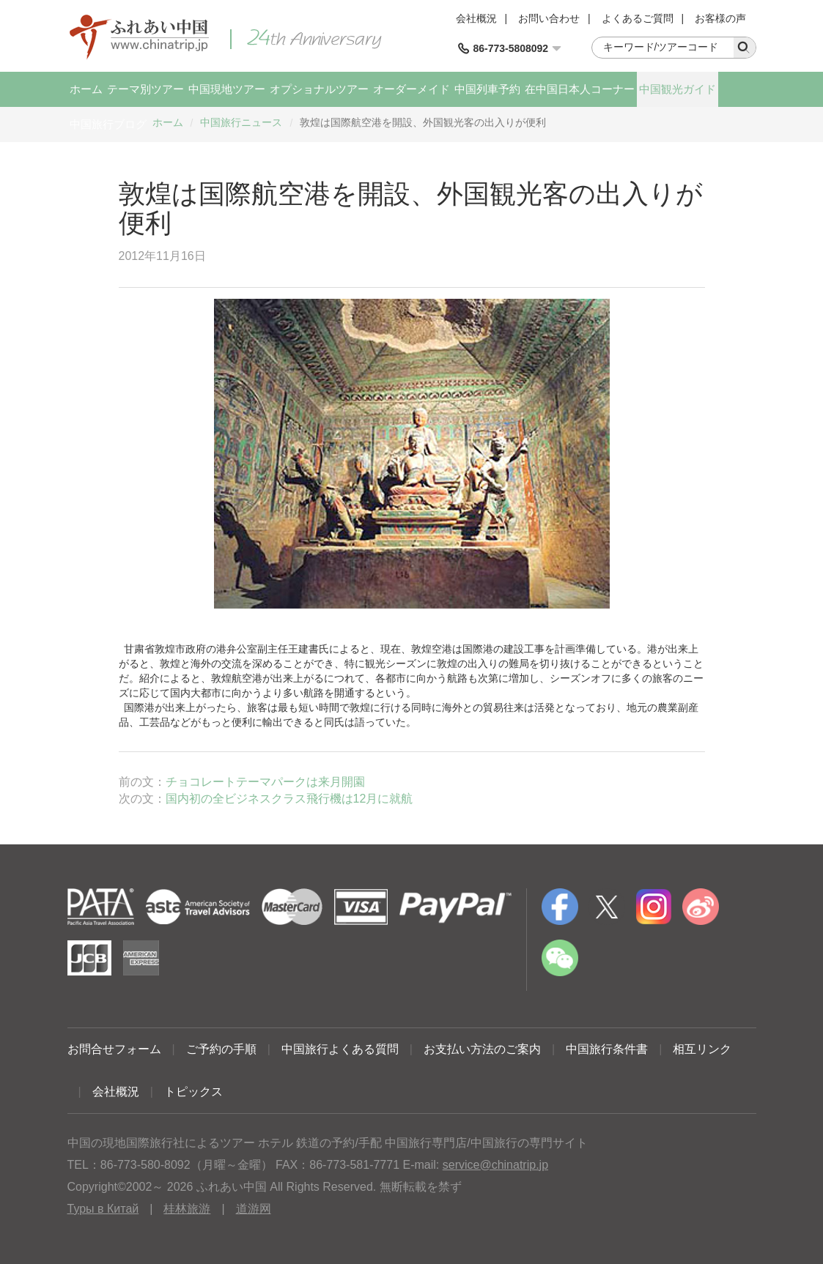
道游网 (253, 1208)
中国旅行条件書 (607, 1049)
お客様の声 (720, 18)
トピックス (193, 1091)
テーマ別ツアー (145, 89)
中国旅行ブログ (108, 124)
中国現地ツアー (226, 89)
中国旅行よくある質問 (340, 1049)
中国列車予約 (487, 89)
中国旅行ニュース (241, 122)
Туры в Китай (103, 1208)
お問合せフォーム (114, 1049)
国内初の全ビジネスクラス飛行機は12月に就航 (289, 798)
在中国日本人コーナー (580, 89)
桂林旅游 (186, 1208)
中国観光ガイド (677, 89)
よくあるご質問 (637, 18)
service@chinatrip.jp (495, 1165)
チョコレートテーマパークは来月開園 (265, 782)
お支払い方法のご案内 (482, 1049)
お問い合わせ (549, 18)
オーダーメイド (411, 89)
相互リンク (702, 1049)
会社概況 (476, 18)
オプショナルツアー (319, 89)
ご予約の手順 (221, 1049)
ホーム (86, 89)
